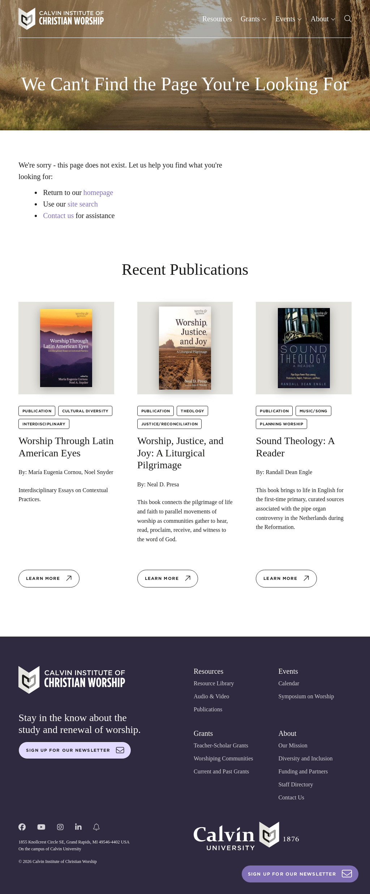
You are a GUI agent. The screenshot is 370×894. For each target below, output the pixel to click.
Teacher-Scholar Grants (221, 745)
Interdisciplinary (43, 424)
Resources (217, 19)
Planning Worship (281, 424)
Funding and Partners (303, 771)
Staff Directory (295, 784)
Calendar (288, 683)
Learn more (49, 578)
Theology (192, 411)
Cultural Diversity (85, 411)
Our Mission (292, 745)
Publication (36, 411)
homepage (98, 192)
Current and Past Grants (221, 771)
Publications (208, 709)
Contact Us (291, 797)
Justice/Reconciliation (169, 424)
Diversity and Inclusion (305, 758)
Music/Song (313, 411)
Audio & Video (211, 696)
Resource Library (214, 683)
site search (83, 204)
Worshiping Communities (223, 758)
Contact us (58, 216)
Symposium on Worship (306, 696)
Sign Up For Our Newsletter (300, 874)
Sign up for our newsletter (75, 750)
